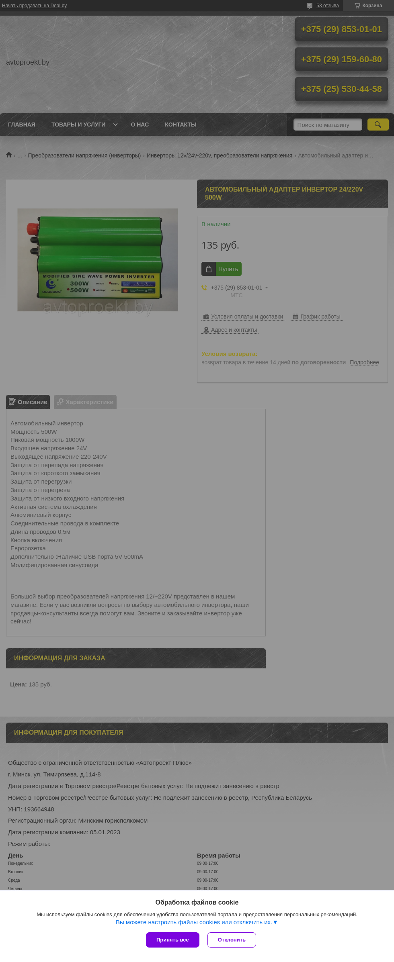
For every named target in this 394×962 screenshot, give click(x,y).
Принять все (172, 940)
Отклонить (232, 940)
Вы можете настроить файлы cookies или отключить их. (194, 922)
